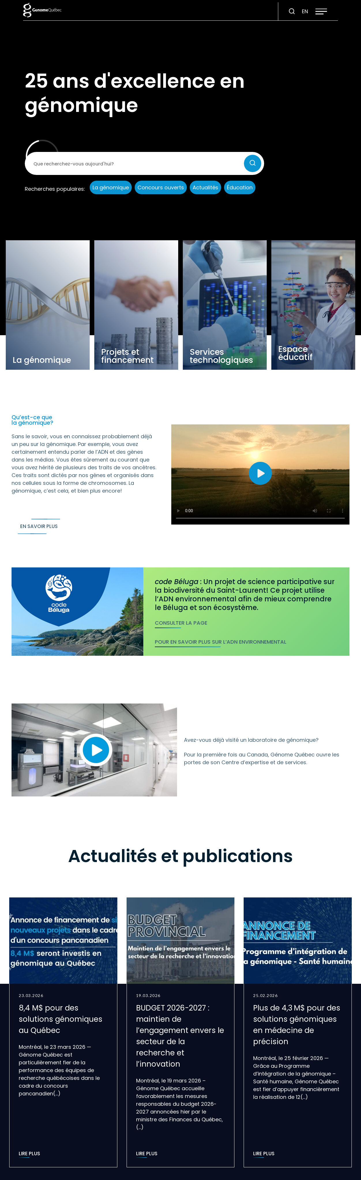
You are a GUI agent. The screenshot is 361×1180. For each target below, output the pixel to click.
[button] (321, 11)
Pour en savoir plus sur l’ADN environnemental (220, 641)
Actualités (205, 187)
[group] (63, 1033)
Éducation (240, 187)
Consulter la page (181, 622)
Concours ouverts (161, 187)
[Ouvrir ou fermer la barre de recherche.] (291, 11)
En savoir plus (39, 526)
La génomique (111, 187)
